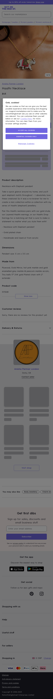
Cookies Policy (26, 119)
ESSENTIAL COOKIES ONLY (26, 136)
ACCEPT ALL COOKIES (26, 130)
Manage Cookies (26, 143)
